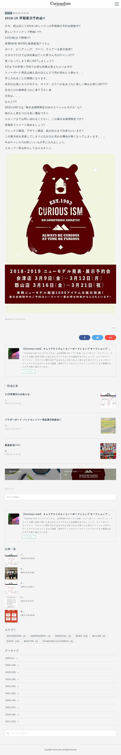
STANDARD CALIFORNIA (58, 642)
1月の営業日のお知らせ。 (33, 555)
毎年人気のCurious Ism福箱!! (35, 612)
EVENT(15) (20, 319)
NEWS (8, 13)
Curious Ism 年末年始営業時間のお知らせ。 (42, 584)
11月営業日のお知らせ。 (18, 394)
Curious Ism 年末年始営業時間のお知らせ (41, 598)
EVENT (13, 642)
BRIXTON (31, 642)
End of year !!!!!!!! (30, 569)
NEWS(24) (9, 319)
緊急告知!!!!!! (12, 445)
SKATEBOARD (16, 637)
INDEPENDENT (40, 637)
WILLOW (98, 637)
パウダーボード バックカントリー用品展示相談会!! (33, 420)
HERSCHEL (63, 637)
